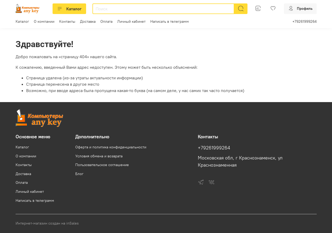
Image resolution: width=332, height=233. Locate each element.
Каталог (69, 8)
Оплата (106, 21)
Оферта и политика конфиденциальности (110, 147)
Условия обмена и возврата (99, 156)
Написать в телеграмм (169, 21)
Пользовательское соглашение (102, 164)
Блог (79, 173)
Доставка (88, 21)
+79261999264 (304, 21)
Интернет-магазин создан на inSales (47, 223)
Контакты (67, 21)
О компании (44, 21)
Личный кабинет (131, 21)
